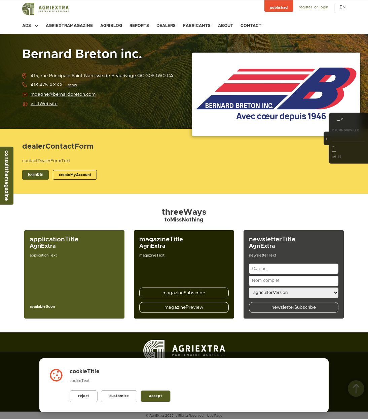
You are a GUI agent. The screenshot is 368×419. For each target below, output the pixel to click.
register (305, 7)
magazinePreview (183, 307)
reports (139, 26)
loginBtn (35, 174)
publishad (279, 7)
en (343, 7)
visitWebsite (44, 103)
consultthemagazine (6, 175)
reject (83, 396)
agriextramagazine (69, 26)
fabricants (197, 26)
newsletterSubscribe (293, 307)
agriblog (111, 26)
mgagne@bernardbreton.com (63, 94)
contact (251, 26)
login (324, 7)
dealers (166, 26)
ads (30, 26)
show (72, 85)
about (225, 26)
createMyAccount (75, 175)
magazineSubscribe (183, 293)
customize (118, 396)
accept (154, 396)
